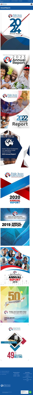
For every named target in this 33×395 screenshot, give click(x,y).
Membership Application (5, 371)
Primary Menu (31, 4)
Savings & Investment (5, 373)
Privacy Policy (4, 374)
